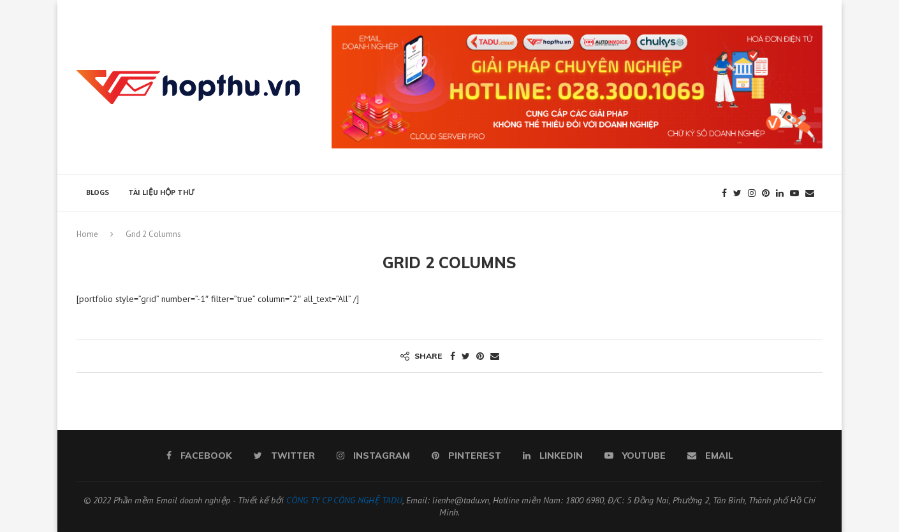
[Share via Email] (494, 356)
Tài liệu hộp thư (161, 192)
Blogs (97, 192)
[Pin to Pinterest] (480, 356)
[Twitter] (737, 193)
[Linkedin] (780, 193)
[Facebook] (724, 193)
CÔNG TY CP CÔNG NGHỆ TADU (344, 500)
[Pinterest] (766, 193)
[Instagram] (752, 193)
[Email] (809, 193)
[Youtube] (794, 193)
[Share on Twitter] (466, 356)
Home (87, 234)
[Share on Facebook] (452, 356)
